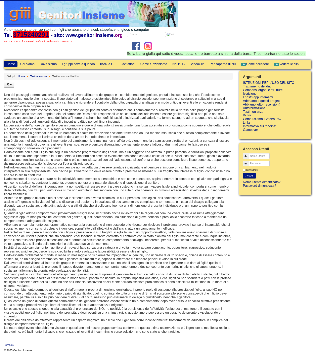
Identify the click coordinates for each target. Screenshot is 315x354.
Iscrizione (250, 93)
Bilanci (247, 115)
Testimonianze (253, 111)
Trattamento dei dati (257, 86)
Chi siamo (27, 64)
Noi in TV (179, 64)
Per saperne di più (223, 64)
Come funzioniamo (153, 64)
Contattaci (128, 64)
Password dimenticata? (259, 185)
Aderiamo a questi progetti (261, 101)
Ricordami (252, 169)
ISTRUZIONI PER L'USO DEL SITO (268, 82)
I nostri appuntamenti (258, 97)
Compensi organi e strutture (262, 90)
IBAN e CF (107, 64)
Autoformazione (254, 108)
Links (246, 122)
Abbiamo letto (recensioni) (261, 104)
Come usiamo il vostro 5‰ (262, 119)
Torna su (9, 344)
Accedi (249, 175)
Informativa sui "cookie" (259, 126)
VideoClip (197, 64)
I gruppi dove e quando (78, 64)
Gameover (250, 129)
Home (10, 64)
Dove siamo (48, 64)
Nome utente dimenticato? (261, 182)
